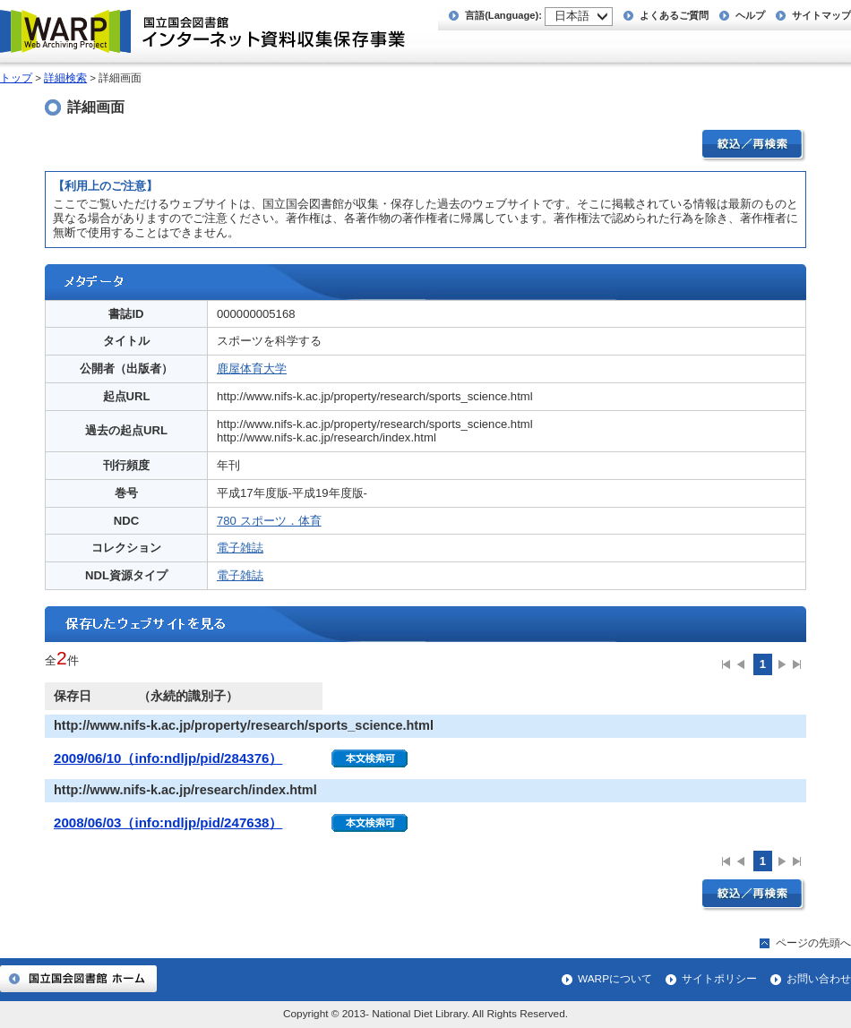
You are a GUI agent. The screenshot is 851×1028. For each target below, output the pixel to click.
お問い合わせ (819, 978)
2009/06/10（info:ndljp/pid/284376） (168, 758)
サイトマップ (821, 15)
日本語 (571, 15)
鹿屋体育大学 (252, 368)
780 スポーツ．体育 (269, 520)
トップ (16, 78)
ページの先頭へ (813, 943)
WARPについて (615, 978)
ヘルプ (750, 15)
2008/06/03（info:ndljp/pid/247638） (168, 822)
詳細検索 (65, 78)
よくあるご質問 (674, 15)
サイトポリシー (719, 978)
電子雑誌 (240, 547)
